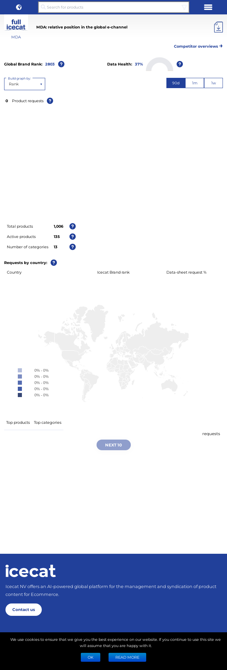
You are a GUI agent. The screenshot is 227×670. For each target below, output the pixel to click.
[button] (19, 7)
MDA (16, 37)
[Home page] (30, 571)
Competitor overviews (198, 45)
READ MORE (127, 657)
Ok (90, 657)
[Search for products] (113, 7)
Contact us (23, 609)
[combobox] (9, 84)
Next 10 (113, 445)
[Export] (218, 27)
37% (139, 64)
